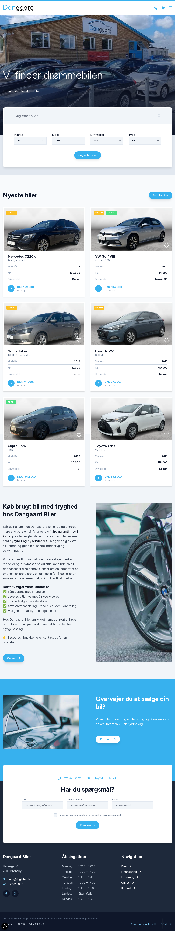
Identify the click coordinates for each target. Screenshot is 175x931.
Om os (13, 659)
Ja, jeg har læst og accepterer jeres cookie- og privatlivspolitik (89, 816)
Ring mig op (87, 826)
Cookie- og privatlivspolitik (144, 924)
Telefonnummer (75, 800)
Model (56, 136)
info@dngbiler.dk (102, 779)
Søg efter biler (87, 156)
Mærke (18, 136)
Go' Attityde (166, 924)
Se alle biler (160, 196)
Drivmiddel (97, 136)
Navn (24, 800)
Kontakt (108, 740)
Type (132, 136)
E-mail (115, 800)
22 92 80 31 (69, 779)
